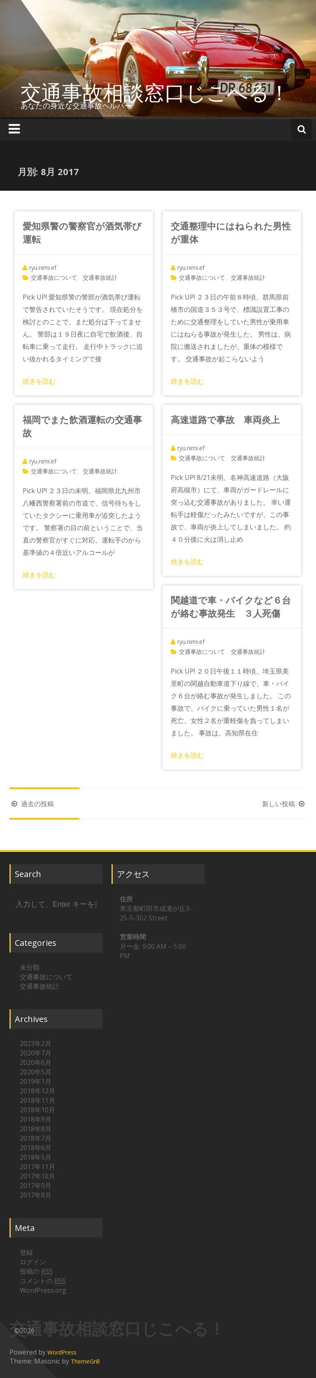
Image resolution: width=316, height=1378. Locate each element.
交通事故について (54, 277)
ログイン (33, 1261)
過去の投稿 (31, 803)
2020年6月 (35, 1062)
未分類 (30, 967)
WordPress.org (43, 1290)
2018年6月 (35, 1147)
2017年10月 (37, 1176)
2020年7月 (35, 1052)
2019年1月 (35, 1081)
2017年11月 (37, 1166)
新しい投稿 (284, 803)
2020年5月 (35, 1071)
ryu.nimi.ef (42, 267)
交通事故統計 (100, 277)
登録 (26, 1252)
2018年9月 (35, 1119)
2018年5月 (35, 1157)
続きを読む (39, 381)
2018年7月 (35, 1138)
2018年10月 (37, 1109)
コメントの (43, 1281)
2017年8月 (35, 1195)
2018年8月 (35, 1128)
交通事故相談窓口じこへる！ (155, 92)
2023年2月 (35, 1043)
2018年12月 (37, 1090)
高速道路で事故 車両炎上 (225, 419)
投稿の (36, 1271)
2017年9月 (35, 1185)
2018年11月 (37, 1100)
